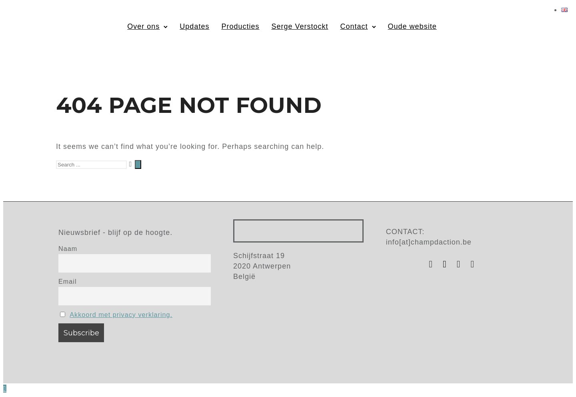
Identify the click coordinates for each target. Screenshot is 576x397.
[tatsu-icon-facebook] (447, 264)
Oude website (412, 26)
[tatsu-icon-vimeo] (473, 264)
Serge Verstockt (299, 26)
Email (67, 281)
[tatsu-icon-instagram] (433, 264)
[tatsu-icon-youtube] (461, 264)
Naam (67, 248)
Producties (240, 26)
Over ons (143, 26)
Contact (354, 26)
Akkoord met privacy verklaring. (121, 314)
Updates (194, 26)
